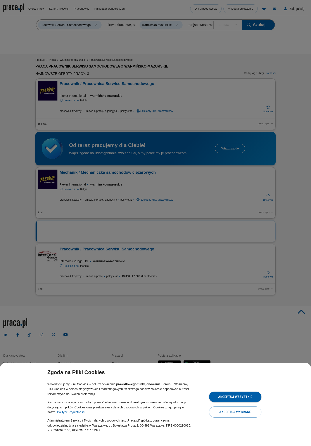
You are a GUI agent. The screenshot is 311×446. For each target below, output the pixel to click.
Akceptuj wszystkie (235, 397)
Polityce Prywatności (71, 412)
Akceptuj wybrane (235, 412)
